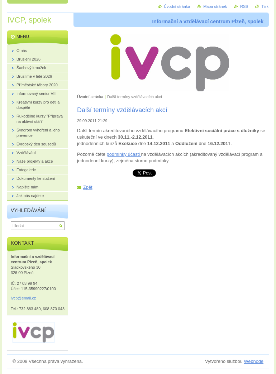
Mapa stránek (215, 6)
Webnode (253, 361)
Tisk (264, 6)
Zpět (87, 187)
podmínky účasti (124, 154)
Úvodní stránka (90, 97)
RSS (244, 6)
